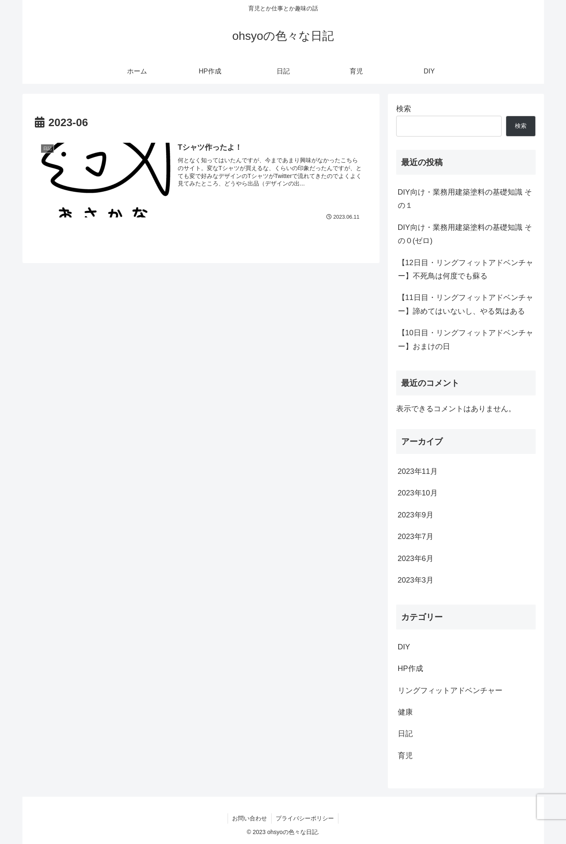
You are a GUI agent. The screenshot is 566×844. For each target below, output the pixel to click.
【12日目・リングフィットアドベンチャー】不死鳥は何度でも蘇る (465, 269)
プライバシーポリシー (305, 818)
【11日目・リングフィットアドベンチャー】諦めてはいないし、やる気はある (465, 304)
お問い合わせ (249, 818)
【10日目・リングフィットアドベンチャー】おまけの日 (465, 339)
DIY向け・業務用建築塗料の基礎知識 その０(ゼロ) (465, 234)
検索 (403, 109)
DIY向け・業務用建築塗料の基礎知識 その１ (465, 199)
